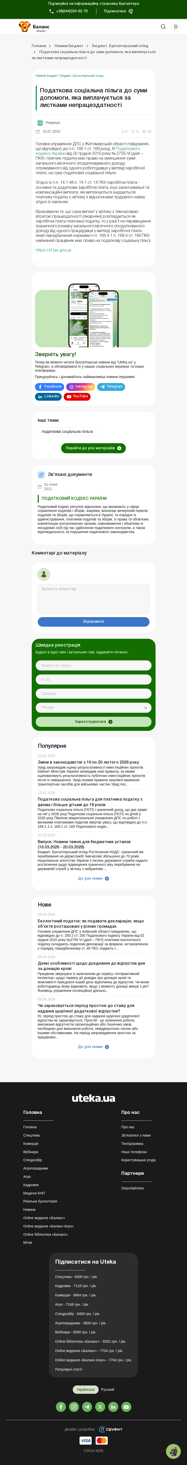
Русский (107, 1389)
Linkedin (51, 396)
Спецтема (31, 1135)
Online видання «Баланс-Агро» (48, 1226)
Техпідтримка (132, 1144)
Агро (27, 1177)
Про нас (127, 1127)
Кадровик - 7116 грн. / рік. (76, 1286)
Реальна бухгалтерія (40, 1201)
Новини (29, 1210)
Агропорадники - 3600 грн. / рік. (80, 1323)
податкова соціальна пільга (67, 431)
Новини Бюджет (47, 76)
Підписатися (115, 11)
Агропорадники (35, 1168)
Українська (85, 1389)
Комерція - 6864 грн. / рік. (75, 1295)
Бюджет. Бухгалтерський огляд (81, 76)
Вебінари (30, 1152)
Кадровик (31, 1185)
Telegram (114, 386)
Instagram (84, 386)
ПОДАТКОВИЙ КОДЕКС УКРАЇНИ (74, 499)
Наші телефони (134, 1152)
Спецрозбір (32, 1160)
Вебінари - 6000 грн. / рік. (75, 1332)
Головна (30, 1127)
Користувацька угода (138, 1160)
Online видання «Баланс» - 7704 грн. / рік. (89, 1351)
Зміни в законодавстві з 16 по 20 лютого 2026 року (88, 762)
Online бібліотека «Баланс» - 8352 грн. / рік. (90, 1341)
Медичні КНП (34, 1193)
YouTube (80, 396)
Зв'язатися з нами (136, 1135)
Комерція (31, 1144)
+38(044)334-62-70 (72, 11)
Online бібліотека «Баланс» (45, 1234)
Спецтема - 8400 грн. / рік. (76, 1277)
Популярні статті (68, 1369)
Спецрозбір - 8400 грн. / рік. (77, 1314)
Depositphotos (132, 1188)
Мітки (27, 1243)
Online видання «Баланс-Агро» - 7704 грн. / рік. (93, 1360)
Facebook (53, 386)
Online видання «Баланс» (44, 1218)
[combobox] (94, 708)
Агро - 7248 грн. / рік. (72, 1304)
